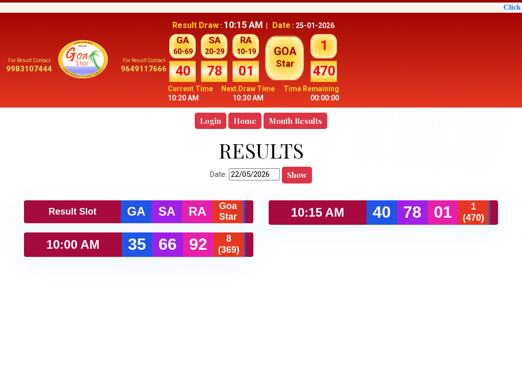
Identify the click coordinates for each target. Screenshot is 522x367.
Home (244, 121)
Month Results (295, 121)
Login (210, 121)
